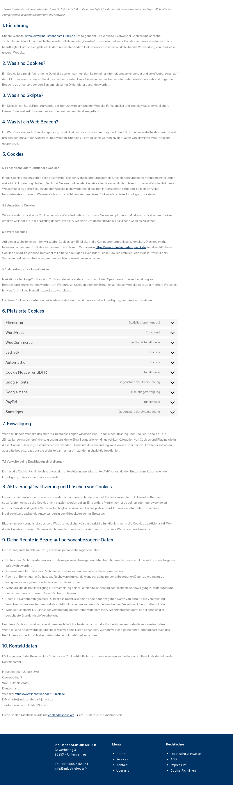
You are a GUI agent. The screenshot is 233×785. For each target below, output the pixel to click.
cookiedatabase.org (61, 715)
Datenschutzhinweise (186, 754)
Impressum (179, 765)
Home (120, 754)
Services (122, 759)
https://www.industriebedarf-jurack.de (50, 36)
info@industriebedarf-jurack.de (71, 769)
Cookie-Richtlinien (183, 770)
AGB (174, 759)
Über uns (122, 770)
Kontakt (122, 765)
